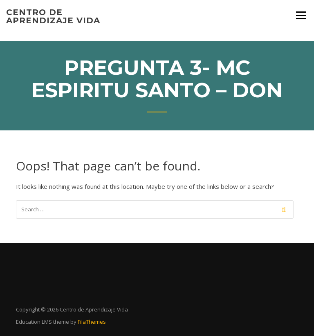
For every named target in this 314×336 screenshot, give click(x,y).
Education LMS (34, 321)
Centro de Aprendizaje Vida (53, 16)
